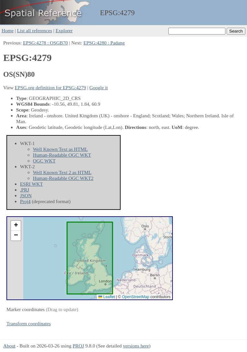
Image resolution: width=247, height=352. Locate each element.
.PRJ (24, 189)
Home (8, 30)
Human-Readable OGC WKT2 (63, 178)
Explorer (64, 30)
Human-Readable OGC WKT (62, 155)
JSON (26, 195)
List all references (34, 30)
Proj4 (25, 201)
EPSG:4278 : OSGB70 (45, 42)
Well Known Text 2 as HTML (62, 172)
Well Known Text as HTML (60, 149)
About (9, 345)
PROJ (78, 345)
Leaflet (106, 297)
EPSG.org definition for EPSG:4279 (50, 87)
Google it (98, 87)
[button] (16, 226)
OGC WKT (44, 160)
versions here (136, 345)
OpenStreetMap (135, 297)
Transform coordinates (28, 323)
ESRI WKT (31, 184)
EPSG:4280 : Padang (104, 42)
